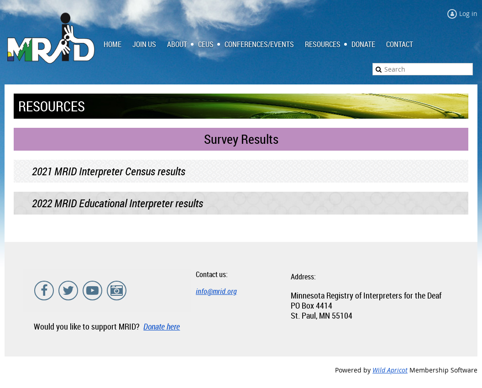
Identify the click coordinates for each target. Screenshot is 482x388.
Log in (468, 13)
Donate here (161, 326)
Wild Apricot (390, 370)
